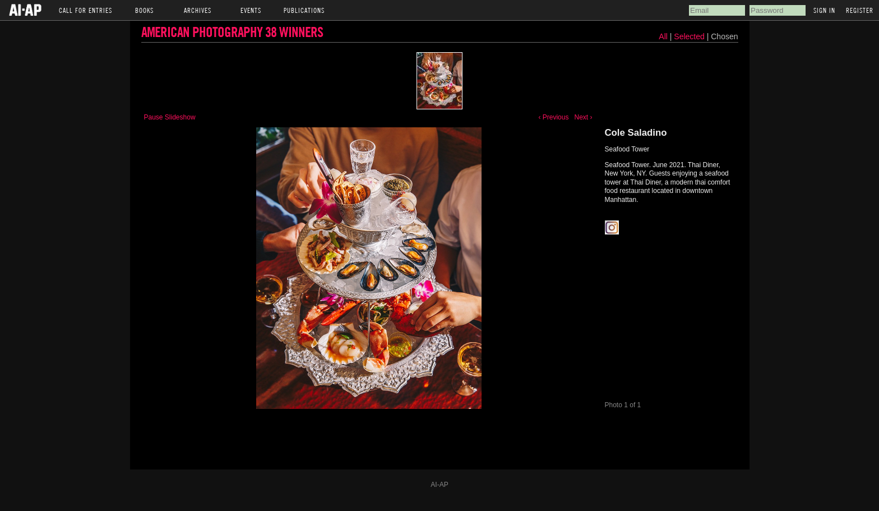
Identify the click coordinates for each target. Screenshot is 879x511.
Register (859, 10)
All (663, 36)
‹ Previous (553, 117)
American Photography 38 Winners (232, 31)
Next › (583, 117)
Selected (690, 36)
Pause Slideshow (170, 117)
